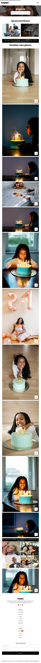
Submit (20, 653)
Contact (20, 620)
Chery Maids (25, 661)
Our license (20, 614)
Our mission (21, 612)
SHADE (19, 661)
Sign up (20, 635)
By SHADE (20, 623)
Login (20, 633)
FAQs (20, 616)
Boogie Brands (35, 661)
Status (20, 637)
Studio (19, 631)
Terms (20, 618)
